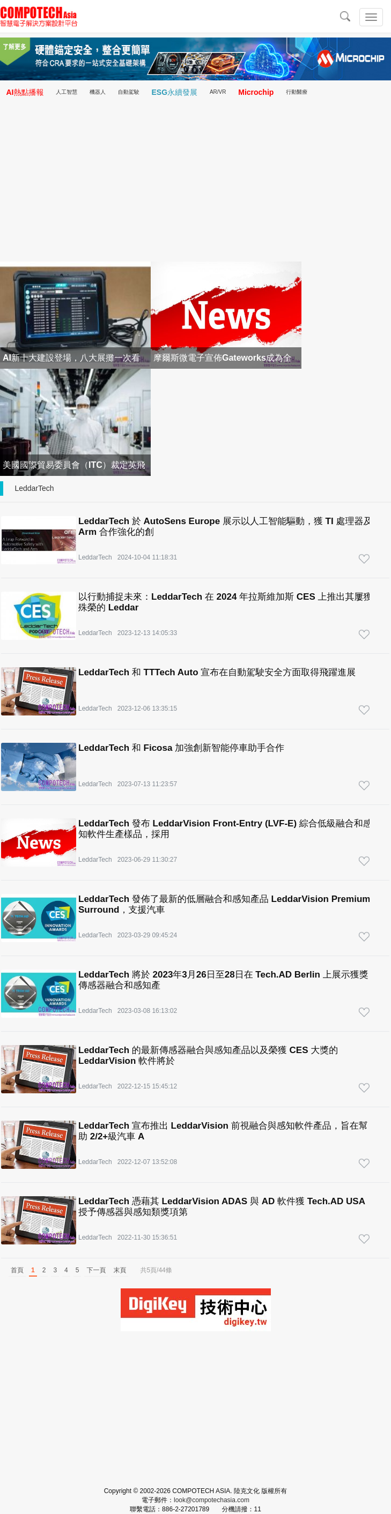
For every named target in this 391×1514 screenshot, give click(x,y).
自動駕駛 (128, 92)
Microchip (256, 92)
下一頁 (96, 1270)
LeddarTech (34, 488)
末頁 (119, 1270)
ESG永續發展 (175, 92)
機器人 (98, 92)
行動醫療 (296, 92)
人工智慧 (66, 92)
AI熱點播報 (24, 92)
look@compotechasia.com (211, 1500)
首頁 (17, 1270)
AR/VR (218, 92)
